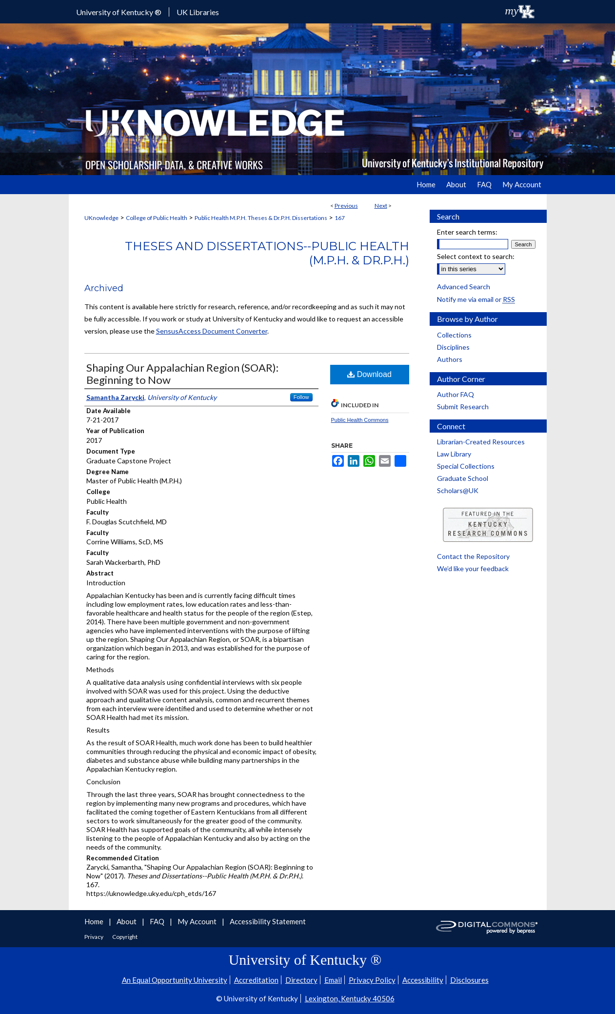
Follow (301, 397)
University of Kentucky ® (118, 12)
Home (94, 921)
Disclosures (469, 979)
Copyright (125, 936)
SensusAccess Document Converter (211, 331)
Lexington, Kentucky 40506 (350, 998)
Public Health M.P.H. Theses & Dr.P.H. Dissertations (261, 217)
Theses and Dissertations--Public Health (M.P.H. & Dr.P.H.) (267, 253)
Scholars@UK (457, 490)
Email (333, 979)
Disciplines (453, 347)
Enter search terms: (467, 232)
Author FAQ (455, 394)
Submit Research (463, 406)
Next (381, 205)
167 (340, 217)
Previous (346, 205)
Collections (454, 335)
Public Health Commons (360, 420)
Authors (449, 359)
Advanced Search (463, 286)
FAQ (158, 921)
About (127, 921)
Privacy (94, 936)
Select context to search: (476, 256)
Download (369, 374)
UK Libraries (198, 12)
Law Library (454, 454)
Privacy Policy (372, 979)
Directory (301, 979)
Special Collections (466, 466)
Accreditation (256, 979)
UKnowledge (101, 217)
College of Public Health (156, 217)
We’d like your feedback (473, 568)
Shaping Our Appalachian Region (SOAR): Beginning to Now (182, 373)
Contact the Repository (473, 556)
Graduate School (462, 478)
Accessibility (422, 979)
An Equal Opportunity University (174, 979)
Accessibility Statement (268, 921)
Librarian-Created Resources (481, 441)
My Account (198, 921)
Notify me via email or (476, 299)
